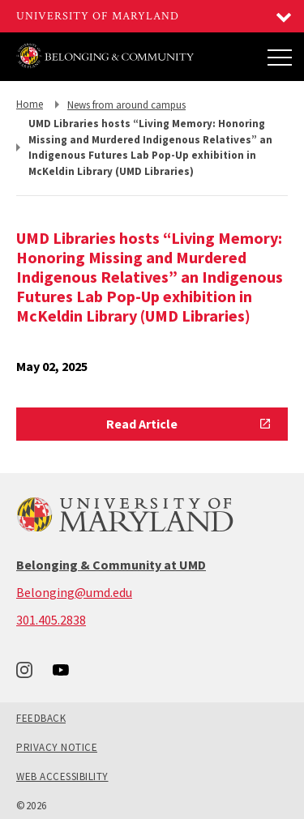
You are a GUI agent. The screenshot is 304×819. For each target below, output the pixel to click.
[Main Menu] (279, 56)
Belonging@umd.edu (74, 592)
